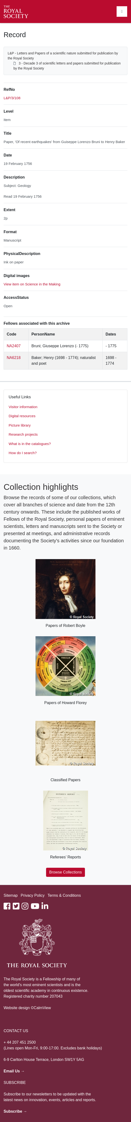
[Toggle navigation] (122, 11)
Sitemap (11, 895)
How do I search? (23, 453)
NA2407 (14, 346)
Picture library (20, 425)
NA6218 (14, 358)
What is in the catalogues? (30, 444)
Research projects (23, 434)
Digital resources (22, 416)
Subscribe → (15, 1111)
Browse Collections (65, 872)
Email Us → (14, 1071)
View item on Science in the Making (32, 284)
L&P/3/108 (12, 98)
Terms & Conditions (64, 895)
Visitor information (23, 407)
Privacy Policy (33, 895)
